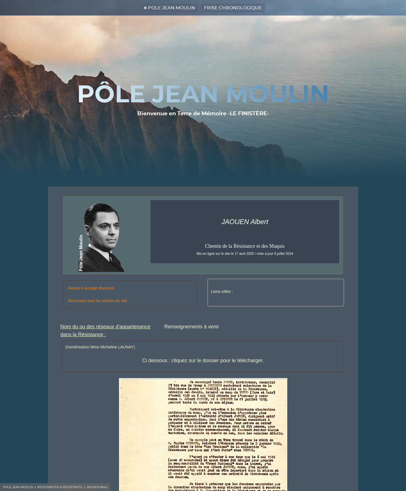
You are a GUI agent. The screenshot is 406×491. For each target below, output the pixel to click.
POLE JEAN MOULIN (171, 8)
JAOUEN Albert (97, 487)
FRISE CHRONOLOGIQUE (233, 8)
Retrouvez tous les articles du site (97, 300)
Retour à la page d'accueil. (91, 288)
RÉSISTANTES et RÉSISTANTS (59, 487)
